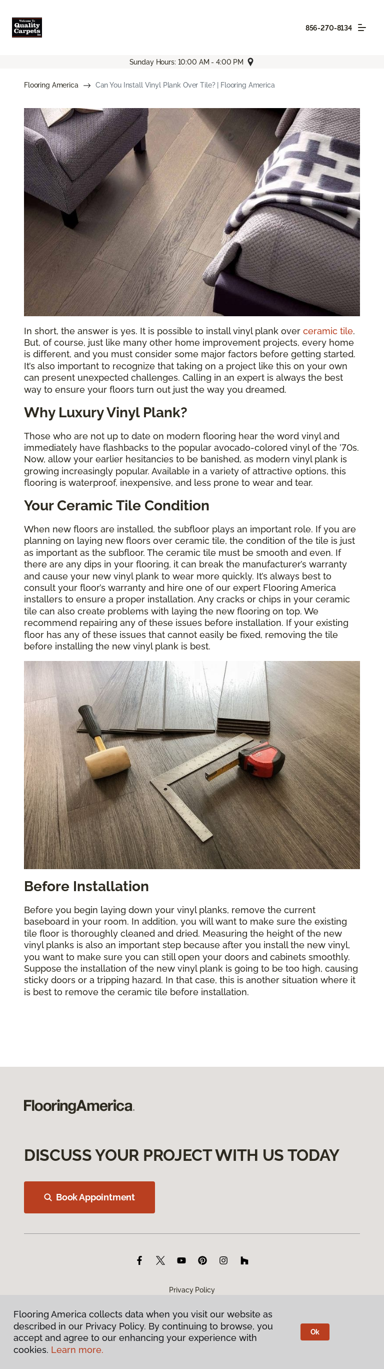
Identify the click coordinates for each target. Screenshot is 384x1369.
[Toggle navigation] (362, 28)
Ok (315, 1332)
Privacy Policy (191, 1290)
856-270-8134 (329, 28)
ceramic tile (328, 331)
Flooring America (51, 85)
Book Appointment (89, 1197)
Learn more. (77, 1349)
